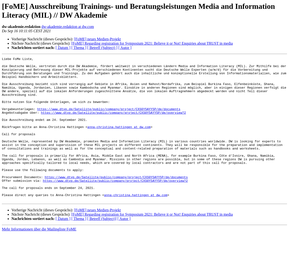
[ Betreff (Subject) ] (102, 48)
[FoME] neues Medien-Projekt (97, 39)
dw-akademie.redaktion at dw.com (67, 27)
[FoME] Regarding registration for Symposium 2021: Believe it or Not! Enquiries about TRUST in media (152, 43)
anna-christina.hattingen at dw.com (119, 141)
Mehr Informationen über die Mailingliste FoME (39, 258)
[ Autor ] (125, 48)
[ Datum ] (63, 48)
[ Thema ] (78, 48)
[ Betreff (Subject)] (101, 247)
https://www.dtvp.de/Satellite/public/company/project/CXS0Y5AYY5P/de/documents (108, 120)
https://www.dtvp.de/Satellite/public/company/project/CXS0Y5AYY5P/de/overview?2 (113, 124)
